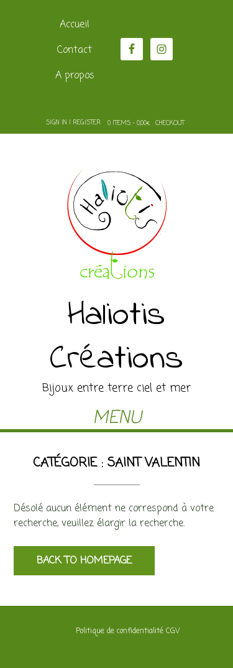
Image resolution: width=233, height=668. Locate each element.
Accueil (74, 24)
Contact (74, 50)
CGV (173, 631)
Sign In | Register (73, 123)
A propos (74, 75)
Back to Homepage (84, 561)
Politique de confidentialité (119, 631)
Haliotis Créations (116, 337)
